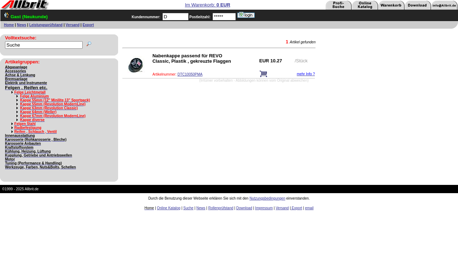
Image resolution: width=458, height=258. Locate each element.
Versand (72, 25)
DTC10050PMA (190, 74)
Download (244, 208)
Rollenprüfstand (220, 208)
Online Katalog (169, 208)
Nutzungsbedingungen (267, 198)
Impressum (264, 208)
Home (9, 25)
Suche (188, 208)
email (309, 208)
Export (88, 25)
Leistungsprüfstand (46, 25)
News (21, 25)
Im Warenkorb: (207, 5)
